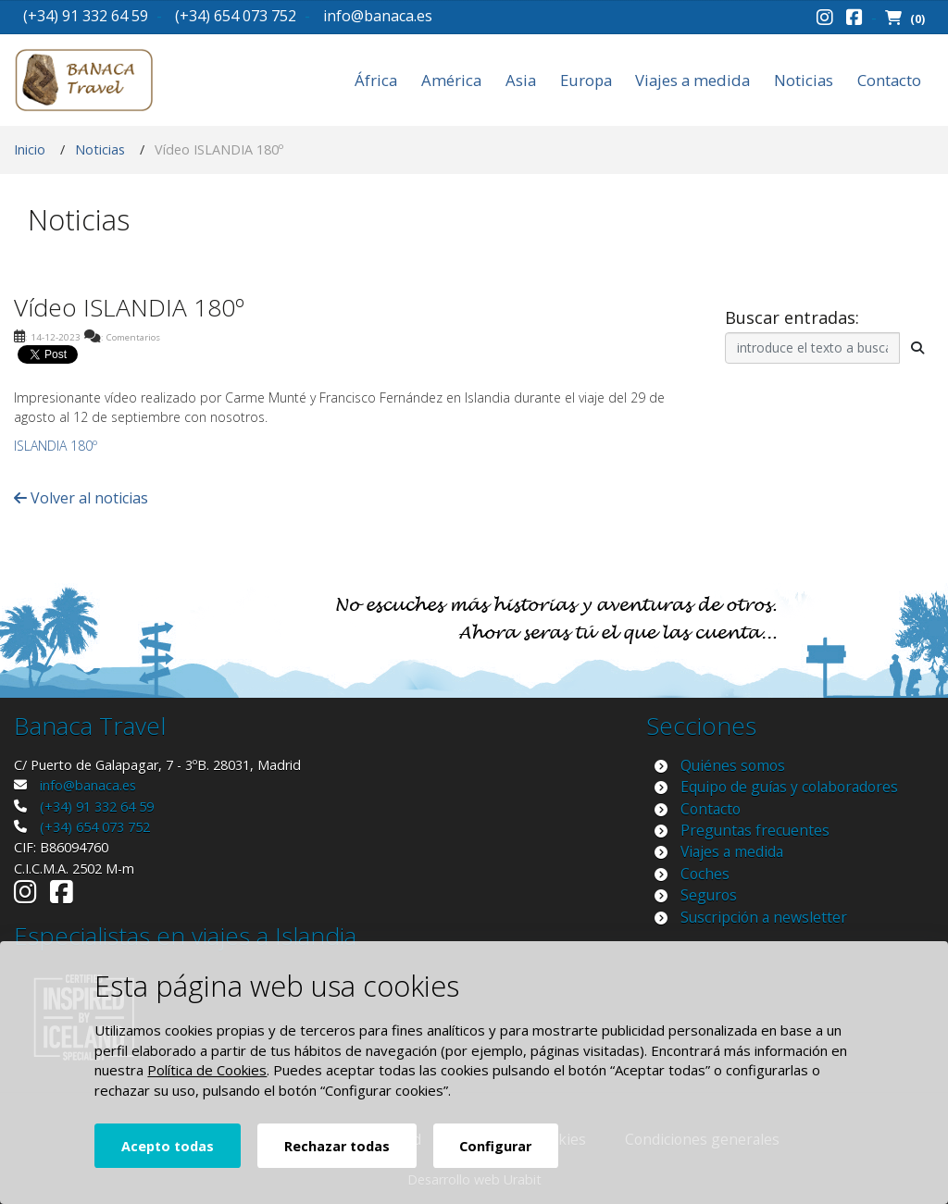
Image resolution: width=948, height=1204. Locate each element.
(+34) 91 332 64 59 (85, 16)
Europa (586, 80)
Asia (520, 80)
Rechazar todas (337, 1146)
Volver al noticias (81, 498)
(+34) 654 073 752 (235, 16)
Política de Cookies (207, 1070)
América (451, 80)
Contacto (889, 80)
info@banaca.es (377, 16)
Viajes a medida (692, 80)
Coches (705, 873)
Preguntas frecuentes (755, 830)
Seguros (708, 895)
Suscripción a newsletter (763, 917)
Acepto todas (167, 1146)
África (376, 80)
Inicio (29, 149)
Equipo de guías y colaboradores (789, 786)
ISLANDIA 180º (55, 445)
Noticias (803, 80)
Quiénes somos (732, 765)
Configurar (495, 1146)
